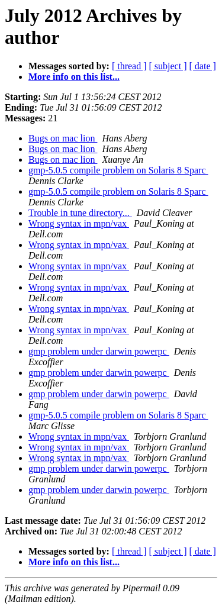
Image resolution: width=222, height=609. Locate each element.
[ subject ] (168, 66)
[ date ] (202, 66)
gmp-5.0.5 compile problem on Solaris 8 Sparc (118, 170)
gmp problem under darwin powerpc (98, 351)
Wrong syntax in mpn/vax (78, 223)
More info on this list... (74, 77)
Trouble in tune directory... (80, 213)
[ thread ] (129, 66)
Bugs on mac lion (62, 138)
